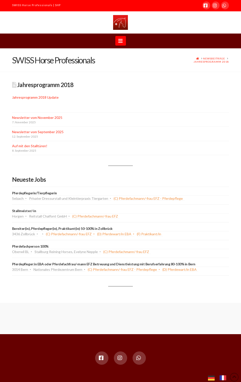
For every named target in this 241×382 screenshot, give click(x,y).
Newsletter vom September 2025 (38, 132)
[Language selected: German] (219, 377)
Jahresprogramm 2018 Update (35, 97)
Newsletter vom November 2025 (37, 117)
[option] (224, 377)
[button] (120, 41)
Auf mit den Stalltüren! (29, 146)
